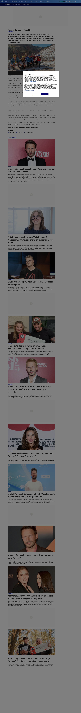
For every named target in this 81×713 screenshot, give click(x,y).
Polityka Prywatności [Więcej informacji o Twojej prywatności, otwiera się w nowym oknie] (33, 81)
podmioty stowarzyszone (43, 75)
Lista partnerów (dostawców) (29, 90)
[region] (41, 84)
